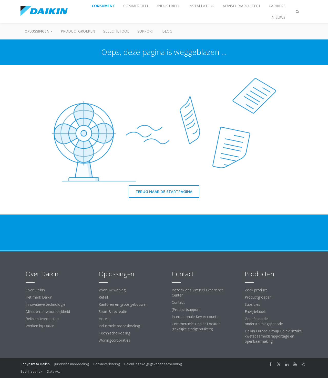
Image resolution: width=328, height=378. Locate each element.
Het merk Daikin (39, 297)
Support (145, 31)
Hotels (104, 318)
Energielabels (255, 311)
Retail (103, 297)
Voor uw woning (112, 290)
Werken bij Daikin (40, 325)
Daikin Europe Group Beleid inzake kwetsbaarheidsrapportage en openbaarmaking (273, 336)
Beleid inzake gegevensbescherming (153, 364)
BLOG (167, 31)
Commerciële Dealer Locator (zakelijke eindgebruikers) (196, 326)
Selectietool (116, 31)
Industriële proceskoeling (119, 325)
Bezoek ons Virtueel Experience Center (198, 293)
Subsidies (252, 304)
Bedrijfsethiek (31, 371)
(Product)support (186, 309)
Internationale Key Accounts (195, 316)
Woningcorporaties (114, 340)
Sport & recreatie (113, 311)
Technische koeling (114, 333)
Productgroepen (78, 31)
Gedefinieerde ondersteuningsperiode (264, 321)
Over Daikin (35, 290)
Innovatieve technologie (45, 304)
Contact (178, 302)
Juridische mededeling (71, 364)
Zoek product (256, 290)
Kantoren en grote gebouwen (123, 304)
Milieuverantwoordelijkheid (48, 311)
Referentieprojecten (42, 318)
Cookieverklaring (106, 364)
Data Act (53, 371)
